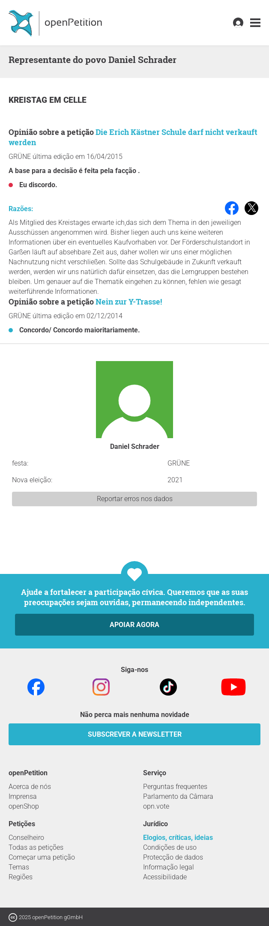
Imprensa (23, 796)
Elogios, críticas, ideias (178, 837)
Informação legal (168, 867)
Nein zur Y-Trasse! (129, 301)
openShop (24, 806)
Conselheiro (26, 837)
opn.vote (156, 806)
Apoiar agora (134, 625)
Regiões (21, 877)
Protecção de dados (173, 857)
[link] (255, 23)
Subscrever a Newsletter (135, 734)
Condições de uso (170, 847)
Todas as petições (36, 847)
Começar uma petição (42, 857)
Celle (75, 100)
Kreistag (29, 100)
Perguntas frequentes (175, 787)
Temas (19, 867)
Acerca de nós (30, 787)
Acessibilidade (165, 877)
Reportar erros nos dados (135, 499)
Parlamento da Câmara (178, 796)
